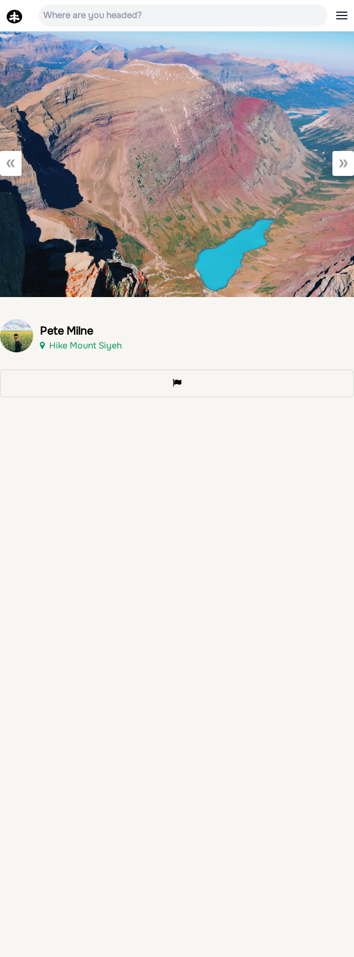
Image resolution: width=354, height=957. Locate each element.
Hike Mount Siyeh (81, 345)
